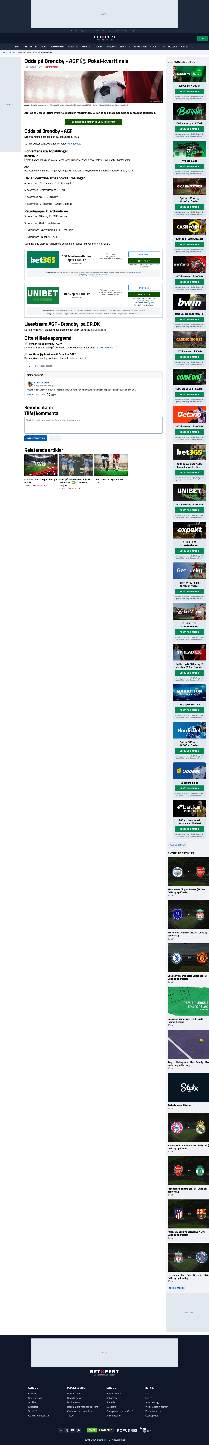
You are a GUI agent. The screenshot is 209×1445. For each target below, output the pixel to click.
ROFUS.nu (99, 31)
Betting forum (113, 1393)
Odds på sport (35, 1398)
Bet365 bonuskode (93, 274)
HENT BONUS (144, 261)
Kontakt (149, 1393)
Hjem (5, 52)
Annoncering (151, 1402)
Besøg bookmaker (189, 91)
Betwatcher (140, 46)
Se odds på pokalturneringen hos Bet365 (93, 122)
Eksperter (33, 1407)
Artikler (86, 46)
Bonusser (73, 46)
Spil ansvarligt (79, 31)
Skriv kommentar (35, 438)
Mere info (144, 254)
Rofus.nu (150, 302)
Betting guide (170, 46)
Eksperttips (31, 46)
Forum (98, 46)
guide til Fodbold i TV (107, 347)
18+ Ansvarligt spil (116, 1440)
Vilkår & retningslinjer (156, 1407)
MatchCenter (73, 143)
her (153, 305)
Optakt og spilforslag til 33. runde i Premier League (186, 1020)
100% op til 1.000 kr (76, 294)
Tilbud (70, 1415)
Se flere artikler (176, 1287)
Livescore (111, 46)
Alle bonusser (177, 844)
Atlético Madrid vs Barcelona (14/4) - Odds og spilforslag (187, 1233)
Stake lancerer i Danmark (181, 1105)
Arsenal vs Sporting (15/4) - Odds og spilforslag (187, 1190)
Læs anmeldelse (76, 263)
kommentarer (50, 67)
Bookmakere (57, 46)
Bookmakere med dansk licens (82, 1407)
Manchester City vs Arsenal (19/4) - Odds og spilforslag (186, 890)
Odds (44, 46)
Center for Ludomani (38, 1415)
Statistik (154, 46)
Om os (148, 1398)
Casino (184, 46)
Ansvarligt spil (113, 1415)
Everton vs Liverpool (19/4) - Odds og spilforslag (187, 934)
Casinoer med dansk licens (80, 1411)
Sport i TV (125, 46)
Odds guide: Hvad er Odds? (119, 1411)
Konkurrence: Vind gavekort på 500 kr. (40, 481)
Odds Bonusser (75, 1398)
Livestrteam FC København (108, 479)
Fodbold (48, 365)
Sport (18, 46)
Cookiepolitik (151, 1415)
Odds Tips (33, 1393)
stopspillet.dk (153, 264)
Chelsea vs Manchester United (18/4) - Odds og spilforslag (188, 977)
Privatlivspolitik (153, 1411)
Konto (202, 38)
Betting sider (73, 1393)
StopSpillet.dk (134, 31)
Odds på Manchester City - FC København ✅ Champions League (75, 482)
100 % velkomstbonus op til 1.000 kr (76, 258)
